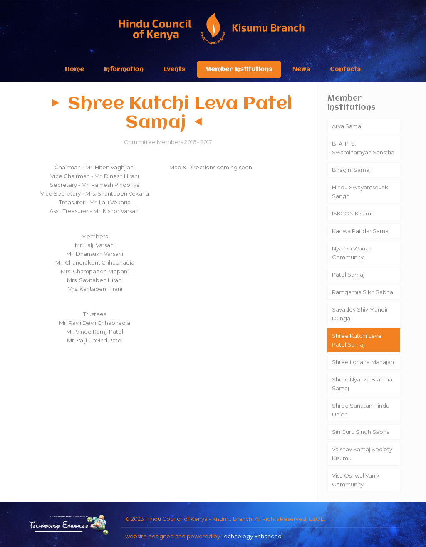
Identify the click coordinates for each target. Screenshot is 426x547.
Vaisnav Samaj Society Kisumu (362, 453)
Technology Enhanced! (252, 536)
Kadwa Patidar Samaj (361, 231)
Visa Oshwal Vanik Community (356, 480)
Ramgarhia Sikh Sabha (362, 292)
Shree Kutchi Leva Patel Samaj (356, 340)
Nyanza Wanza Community (352, 252)
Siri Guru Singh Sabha (361, 431)
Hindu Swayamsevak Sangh (360, 191)
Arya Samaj (347, 126)
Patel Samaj (348, 274)
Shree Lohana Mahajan (363, 362)
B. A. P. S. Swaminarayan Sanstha (363, 148)
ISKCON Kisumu (353, 213)
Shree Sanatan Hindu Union (360, 410)
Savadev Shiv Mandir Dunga (360, 314)
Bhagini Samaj (351, 169)
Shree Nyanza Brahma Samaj (362, 383)
